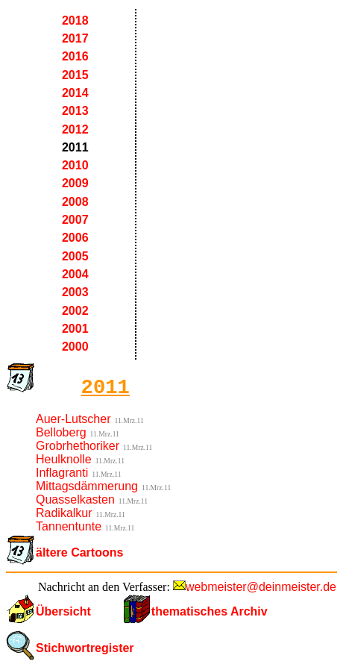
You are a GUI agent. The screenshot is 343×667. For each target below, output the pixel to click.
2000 (75, 346)
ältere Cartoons (79, 552)
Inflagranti (62, 472)
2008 (75, 201)
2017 (75, 38)
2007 (75, 219)
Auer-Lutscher (73, 419)
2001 (75, 328)
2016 (75, 56)
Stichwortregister (85, 648)
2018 (75, 20)
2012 (75, 129)
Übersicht (63, 611)
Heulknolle (64, 459)
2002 (75, 310)
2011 (75, 147)
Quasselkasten (75, 499)
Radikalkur (64, 513)
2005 (75, 256)
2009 (75, 183)
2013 (75, 110)
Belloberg (61, 432)
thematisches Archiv (209, 611)
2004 (75, 274)
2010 (75, 165)
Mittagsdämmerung (87, 486)
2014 (75, 93)
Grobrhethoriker (77, 445)
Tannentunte (68, 526)
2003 (75, 292)
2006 (75, 237)
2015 (75, 75)
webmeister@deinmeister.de (261, 586)
